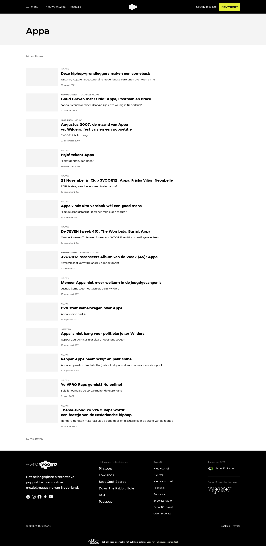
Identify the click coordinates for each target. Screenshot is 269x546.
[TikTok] (45, 497)
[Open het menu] (32, 7)
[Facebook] (39, 497)
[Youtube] (51, 497)
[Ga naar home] (133, 6)
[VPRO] (220, 490)
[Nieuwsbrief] (229, 7)
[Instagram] (34, 497)
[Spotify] (28, 497)
